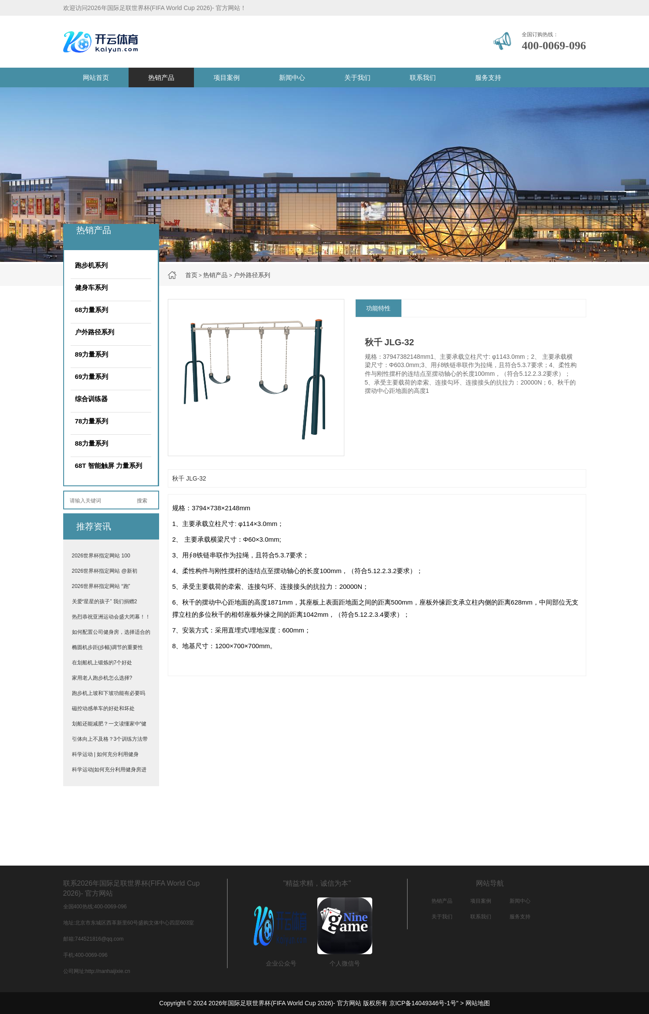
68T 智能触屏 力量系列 (108, 465)
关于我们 (357, 77)
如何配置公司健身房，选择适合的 (111, 632)
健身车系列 (91, 287)
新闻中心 (292, 77)
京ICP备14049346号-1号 (422, 1003)
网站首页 (96, 77)
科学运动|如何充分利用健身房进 (109, 770)
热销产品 (161, 77)
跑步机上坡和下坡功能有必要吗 (108, 693)
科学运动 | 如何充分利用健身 (105, 754)
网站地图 (478, 1003)
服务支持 (488, 77)
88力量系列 (92, 443)
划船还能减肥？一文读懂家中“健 (109, 724)
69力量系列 (92, 376)
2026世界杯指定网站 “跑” (101, 586)
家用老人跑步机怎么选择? (102, 678)
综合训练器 (91, 398)
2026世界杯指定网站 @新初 (104, 571)
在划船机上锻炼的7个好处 (102, 663)
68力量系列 (92, 309)
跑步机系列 (91, 265)
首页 (191, 275)
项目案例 (227, 77)
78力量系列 (92, 421)
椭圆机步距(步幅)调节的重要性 (107, 647)
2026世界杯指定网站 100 (101, 556)
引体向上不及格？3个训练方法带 (110, 739)
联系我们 (423, 77)
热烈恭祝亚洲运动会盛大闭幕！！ (111, 617)
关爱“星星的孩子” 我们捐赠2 (104, 601)
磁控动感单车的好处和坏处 (103, 708)
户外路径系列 (252, 275)
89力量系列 (92, 354)
